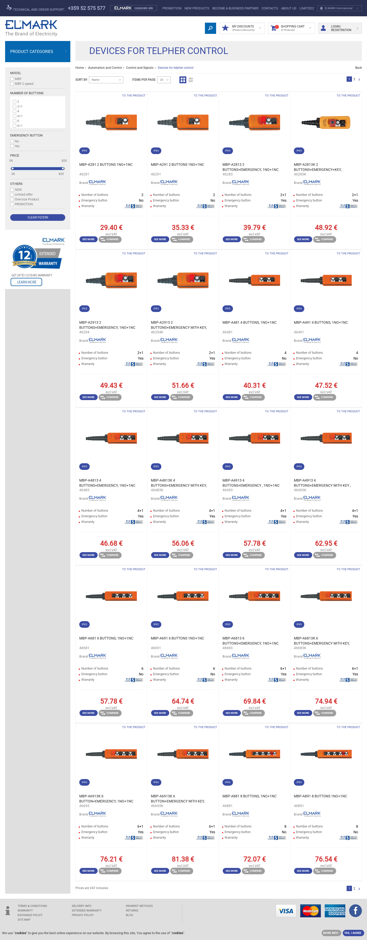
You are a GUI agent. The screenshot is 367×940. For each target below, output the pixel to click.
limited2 (306, 8)
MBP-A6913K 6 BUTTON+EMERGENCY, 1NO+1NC (106, 798)
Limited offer (24, 194)
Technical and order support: (36, 8)
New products (197, 8)
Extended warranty (87, 910)
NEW (18, 189)
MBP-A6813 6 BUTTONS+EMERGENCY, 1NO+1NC (250, 640)
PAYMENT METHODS (139, 906)
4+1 (20, 116)
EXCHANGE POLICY (30, 915)
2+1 (20, 106)
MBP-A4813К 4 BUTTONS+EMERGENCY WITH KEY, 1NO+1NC (179, 483)
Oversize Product (27, 199)
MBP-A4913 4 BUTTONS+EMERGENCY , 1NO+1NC (251, 482)
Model (15, 73)
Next (359, 79)
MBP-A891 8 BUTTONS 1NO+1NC (320, 796)
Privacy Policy (83, 915)
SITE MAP (24, 919)
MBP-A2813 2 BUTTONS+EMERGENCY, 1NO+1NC (250, 167)
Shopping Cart (291, 28)
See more (88, 239)
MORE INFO (330, 933)
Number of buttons (27, 93)
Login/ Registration (339, 28)
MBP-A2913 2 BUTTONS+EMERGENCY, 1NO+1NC (107, 325)
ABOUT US (288, 8)
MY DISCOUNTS (241, 28)
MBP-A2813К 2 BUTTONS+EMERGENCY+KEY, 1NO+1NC (318, 167)
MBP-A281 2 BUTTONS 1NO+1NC (106, 164)
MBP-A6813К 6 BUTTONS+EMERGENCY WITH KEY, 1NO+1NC (322, 641)
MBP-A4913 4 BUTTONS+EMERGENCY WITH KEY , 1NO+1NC (322, 483)
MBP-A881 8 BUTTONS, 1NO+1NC (249, 796)
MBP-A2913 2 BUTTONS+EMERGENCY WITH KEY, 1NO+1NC (179, 325)
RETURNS (132, 910)
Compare (109, 239)
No (17, 141)
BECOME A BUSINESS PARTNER (235, 8)
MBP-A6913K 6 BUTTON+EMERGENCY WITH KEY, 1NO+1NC (178, 799)
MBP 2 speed (24, 83)
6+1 (20, 126)
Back (358, 68)
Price (14, 155)
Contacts (269, 8)
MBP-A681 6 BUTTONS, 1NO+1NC (106, 638)
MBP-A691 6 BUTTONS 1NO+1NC (177, 638)
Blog (129, 915)
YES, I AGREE (352, 933)
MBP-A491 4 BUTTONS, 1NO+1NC (321, 322)
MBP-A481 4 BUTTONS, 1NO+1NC (249, 322)
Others (16, 184)
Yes (17, 146)
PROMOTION (171, 8)
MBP (18, 79)
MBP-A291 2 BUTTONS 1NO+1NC (177, 164)
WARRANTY (25, 910)
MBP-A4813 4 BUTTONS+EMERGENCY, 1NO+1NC (107, 482)
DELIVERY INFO (81, 906)
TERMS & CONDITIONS (32, 906)
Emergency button (26, 135)
